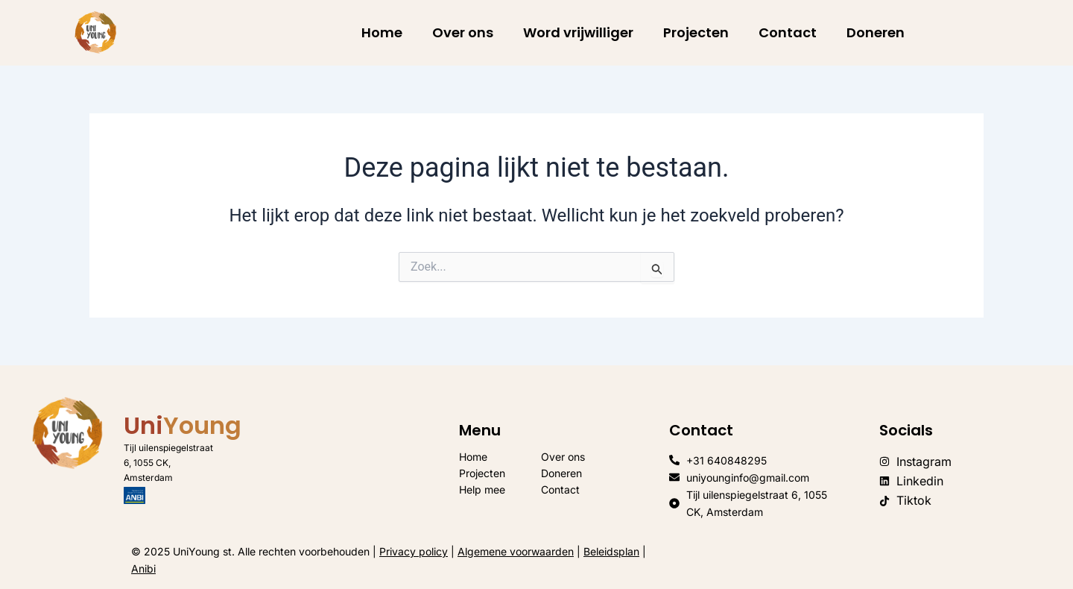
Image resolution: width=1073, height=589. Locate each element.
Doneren (875, 32)
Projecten (696, 32)
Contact (788, 32)
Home (381, 32)
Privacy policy (413, 551)
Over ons (462, 32)
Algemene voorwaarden (516, 551)
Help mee (482, 489)
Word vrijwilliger (578, 32)
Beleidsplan (611, 551)
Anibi (143, 568)
